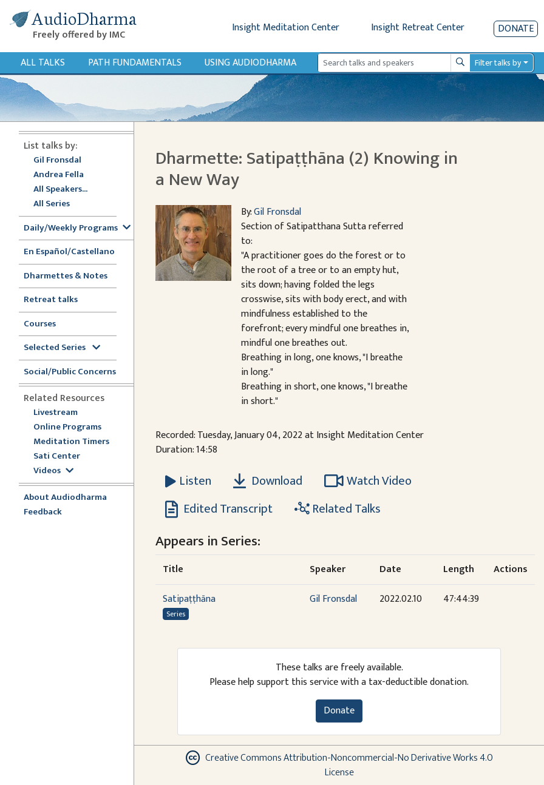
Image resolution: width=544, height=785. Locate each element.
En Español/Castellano (69, 252)
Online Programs (67, 427)
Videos (53, 471)
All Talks (43, 63)
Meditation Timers (71, 442)
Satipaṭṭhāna (189, 599)
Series (175, 614)
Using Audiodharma (250, 63)
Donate (516, 29)
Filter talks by (498, 63)
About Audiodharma (65, 498)
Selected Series (62, 348)
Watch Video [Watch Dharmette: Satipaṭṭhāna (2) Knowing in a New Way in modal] (368, 481)
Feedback (43, 512)
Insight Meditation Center (285, 27)
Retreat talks (51, 300)
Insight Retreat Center (417, 27)
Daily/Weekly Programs (77, 228)
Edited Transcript (219, 509)
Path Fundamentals (135, 63)
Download (267, 481)
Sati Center (56, 456)
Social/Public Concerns (70, 372)
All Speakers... (60, 190)
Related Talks (337, 509)
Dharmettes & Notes (65, 276)
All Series (51, 204)
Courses (40, 324)
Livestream (55, 413)
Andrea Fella (58, 175)
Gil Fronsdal (57, 160)
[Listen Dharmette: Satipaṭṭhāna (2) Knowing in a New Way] (188, 481)
